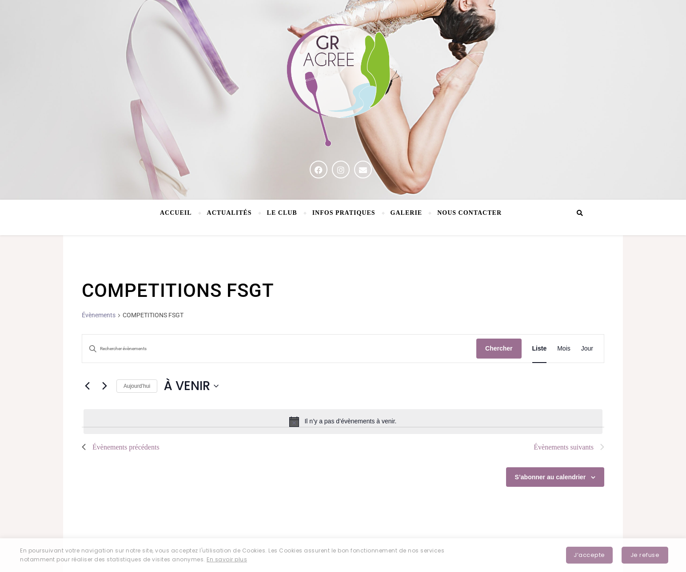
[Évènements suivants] (104, 386)
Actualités (229, 212)
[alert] (343, 421)
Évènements (99, 315)
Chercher (498, 348)
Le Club (282, 212)
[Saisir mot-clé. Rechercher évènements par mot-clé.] (279, 348)
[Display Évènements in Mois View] (563, 349)
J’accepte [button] (589, 555)
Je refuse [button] (645, 555)
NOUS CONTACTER (469, 212)
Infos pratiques (343, 212)
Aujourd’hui (137, 386)
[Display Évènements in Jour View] (587, 349)
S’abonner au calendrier (550, 477)
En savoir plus (227, 559)
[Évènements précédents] (87, 386)
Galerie (407, 212)
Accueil (176, 212)
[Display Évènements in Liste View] (539, 349)
